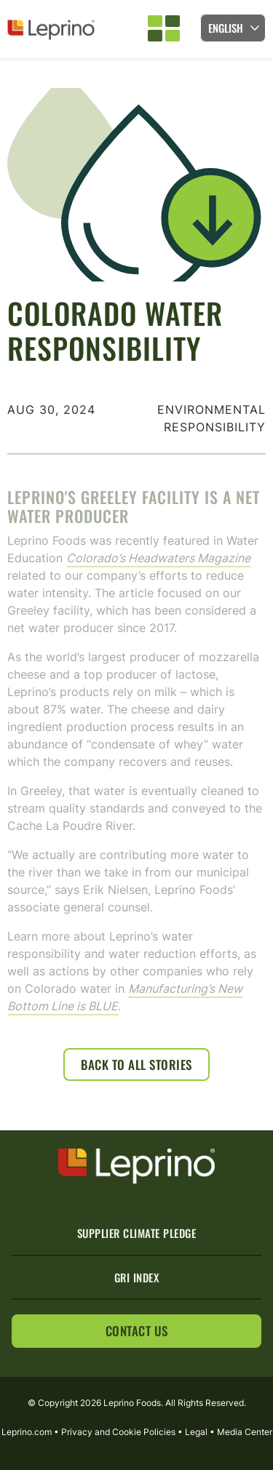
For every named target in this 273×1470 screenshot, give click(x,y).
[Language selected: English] (233, 28)
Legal (196, 1431)
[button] (164, 28)
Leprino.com (26, 1431)
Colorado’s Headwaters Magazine (158, 569)
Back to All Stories (136, 1064)
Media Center (244, 1431)
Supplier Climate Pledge (137, 1233)
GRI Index (136, 1277)
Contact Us (137, 1331)
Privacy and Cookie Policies (118, 1431)
